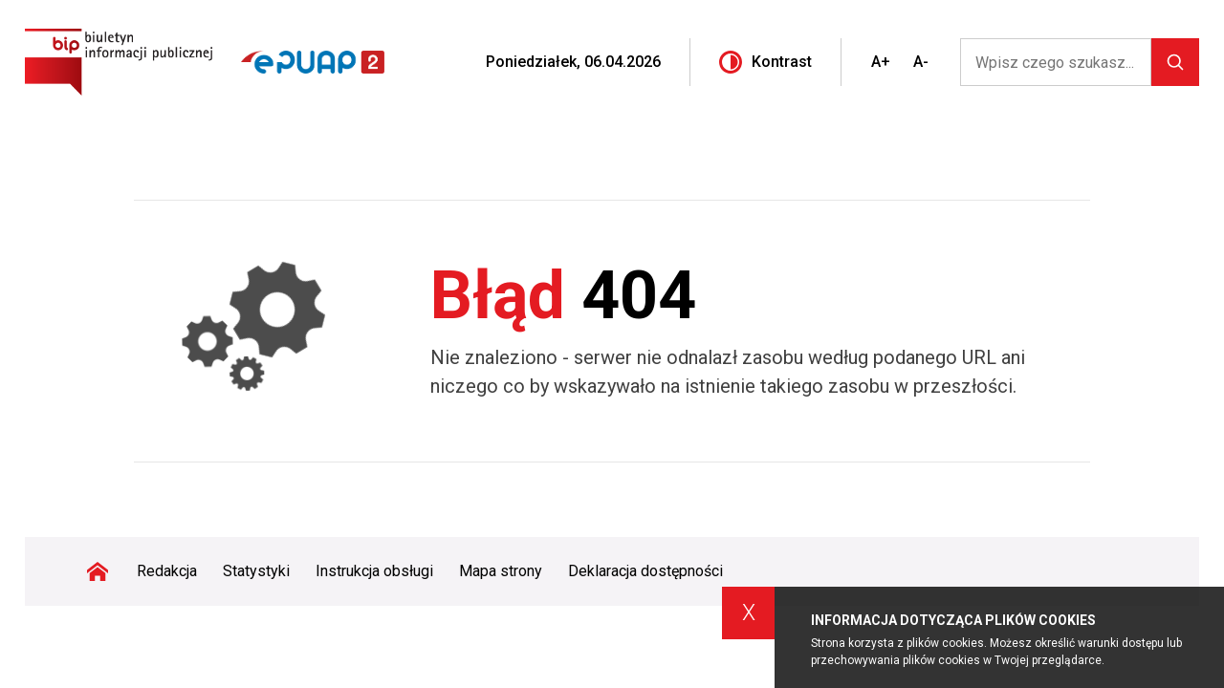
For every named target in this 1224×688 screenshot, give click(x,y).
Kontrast (765, 62)
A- (921, 62)
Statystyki (256, 571)
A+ (880, 62)
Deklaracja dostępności (645, 571)
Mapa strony (500, 571)
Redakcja (167, 571)
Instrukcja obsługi (374, 571)
